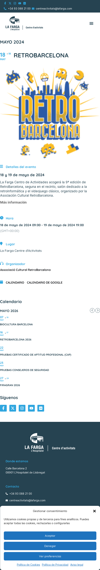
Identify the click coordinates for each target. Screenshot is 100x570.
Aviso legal (76, 564)
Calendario (15, 282)
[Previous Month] (92, 310)
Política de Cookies (28, 564)
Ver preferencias (50, 556)
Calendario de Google (44, 282)
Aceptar (50, 535)
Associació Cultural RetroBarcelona (25, 270)
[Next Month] (97, 310)
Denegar (50, 546)
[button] (94, 511)
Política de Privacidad (55, 564)
